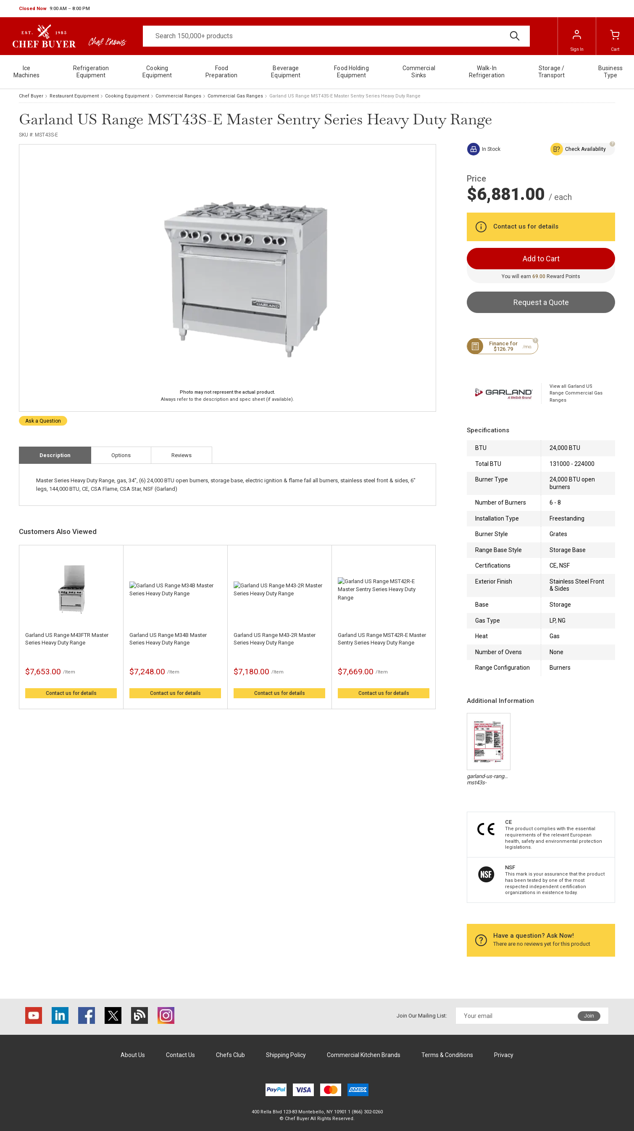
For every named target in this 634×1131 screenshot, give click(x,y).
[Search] (336, 36)
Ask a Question (43, 421)
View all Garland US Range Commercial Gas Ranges (576, 393)
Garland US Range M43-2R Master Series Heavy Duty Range (275, 639)
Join (589, 1016)
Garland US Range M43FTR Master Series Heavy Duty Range (66, 639)
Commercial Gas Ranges (235, 96)
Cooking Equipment (127, 96)
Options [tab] (121, 455)
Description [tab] (55, 455)
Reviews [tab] (181, 455)
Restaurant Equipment (74, 96)
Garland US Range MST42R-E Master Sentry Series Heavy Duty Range (382, 639)
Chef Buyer (31, 96)
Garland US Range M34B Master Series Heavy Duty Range (168, 639)
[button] (54, 8)
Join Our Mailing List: (422, 1016)
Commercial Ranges (178, 96)
